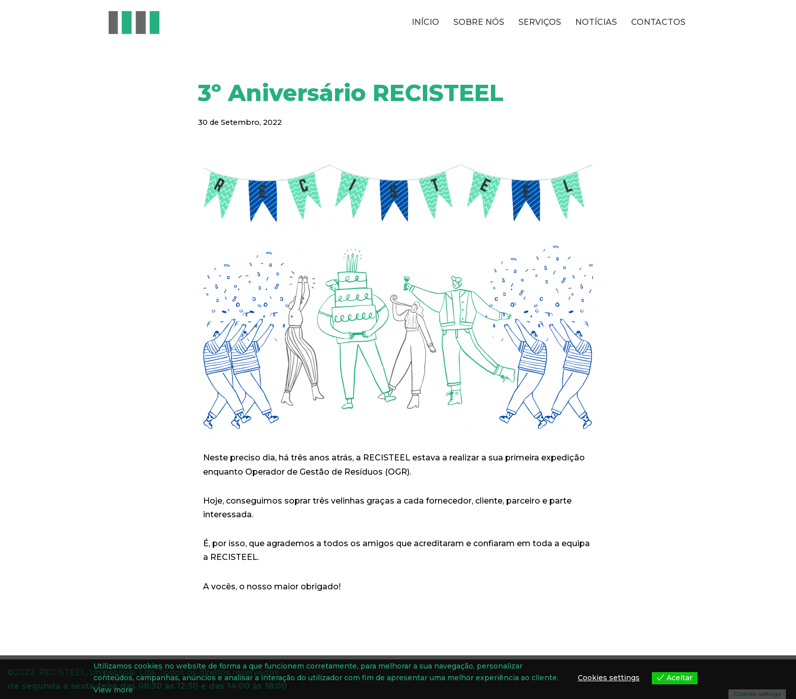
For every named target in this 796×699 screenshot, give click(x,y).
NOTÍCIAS (596, 22)
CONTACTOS (658, 22)
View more (113, 689)
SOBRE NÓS (478, 22)
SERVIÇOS (539, 22)
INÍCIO (425, 22)
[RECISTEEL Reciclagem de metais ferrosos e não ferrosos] (134, 22)
